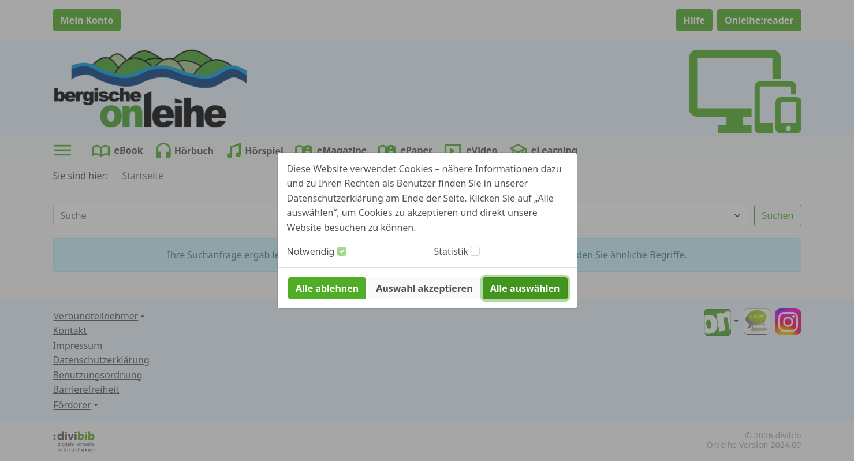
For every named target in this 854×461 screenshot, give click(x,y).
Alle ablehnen (327, 288)
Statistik (451, 251)
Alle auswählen (525, 288)
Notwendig (311, 251)
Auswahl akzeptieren (424, 288)
